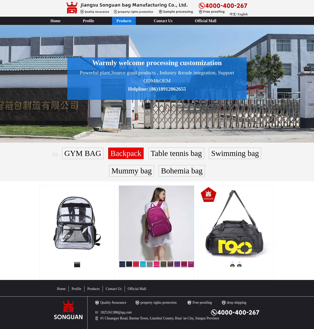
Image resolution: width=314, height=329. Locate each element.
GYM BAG (82, 153)
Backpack (125, 153)
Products (123, 21)
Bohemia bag (182, 170)
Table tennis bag (176, 153)
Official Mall (205, 21)
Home (55, 21)
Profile (88, 21)
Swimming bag (235, 153)
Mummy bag (131, 170)
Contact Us (163, 21)
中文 (233, 14)
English (243, 14)
